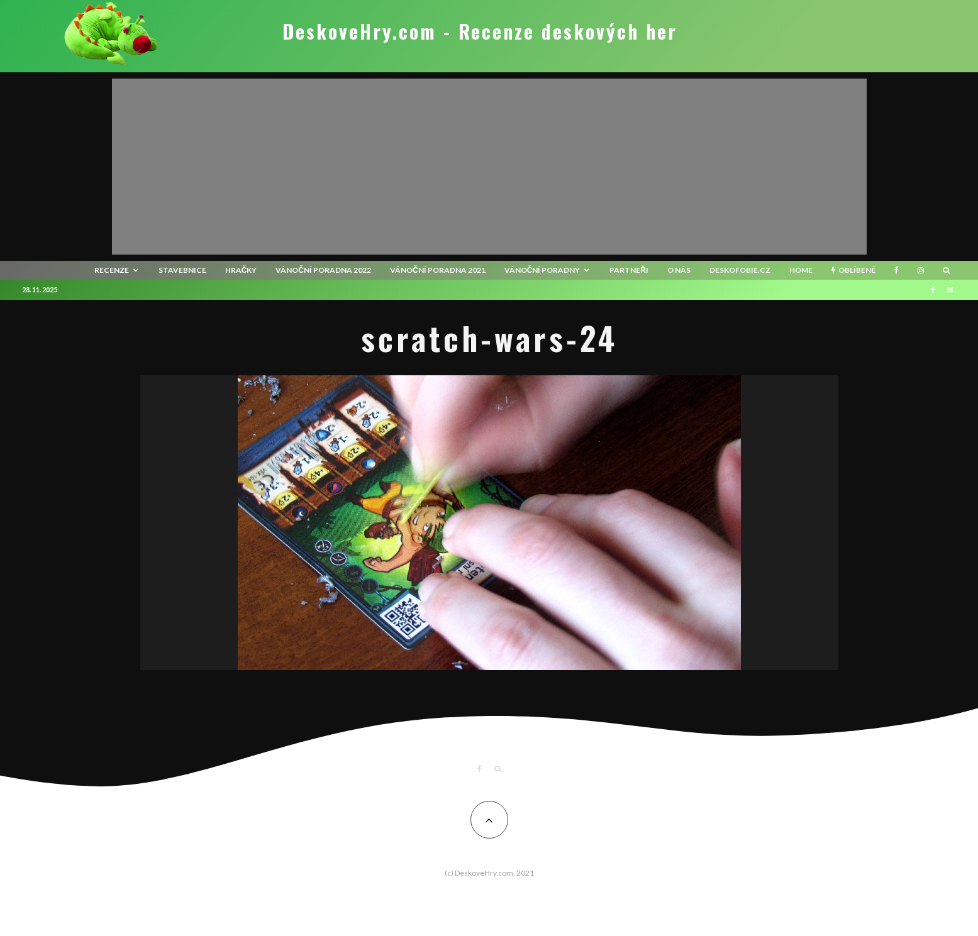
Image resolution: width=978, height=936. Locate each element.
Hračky (241, 270)
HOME (801, 270)
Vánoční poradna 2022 (323, 270)
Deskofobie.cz (739, 270)
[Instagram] (920, 270)
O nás (679, 270)
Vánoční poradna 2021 (438, 270)
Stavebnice (182, 270)
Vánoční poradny (542, 270)
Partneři (628, 270)
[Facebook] (896, 270)
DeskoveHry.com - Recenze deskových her (479, 31)
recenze (111, 270)
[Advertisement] (489, 167)
